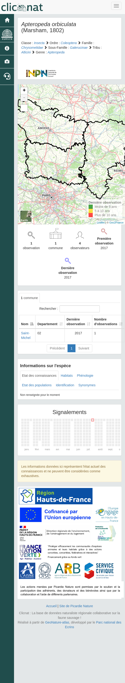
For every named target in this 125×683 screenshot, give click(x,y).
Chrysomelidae (32, 47)
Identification (65, 385)
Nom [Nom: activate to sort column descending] (24, 324)
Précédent (57, 348)
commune (29, 298)
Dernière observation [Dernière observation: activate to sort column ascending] (76, 321)
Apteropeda (56, 52)
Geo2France (116, 222)
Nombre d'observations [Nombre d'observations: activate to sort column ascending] (105, 321)
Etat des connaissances (39, 375)
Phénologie (85, 375)
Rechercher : (69, 308)
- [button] (24, 97)
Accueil (51, 606)
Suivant (83, 348)
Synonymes (86, 385)
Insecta (39, 43)
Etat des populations (37, 385)
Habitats (67, 375)
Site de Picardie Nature (76, 606)
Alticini (26, 52)
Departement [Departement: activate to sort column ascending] (47, 324)
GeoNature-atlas (57, 622)
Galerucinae (79, 47)
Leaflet (101, 222)
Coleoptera (69, 43)
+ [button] (24, 90)
